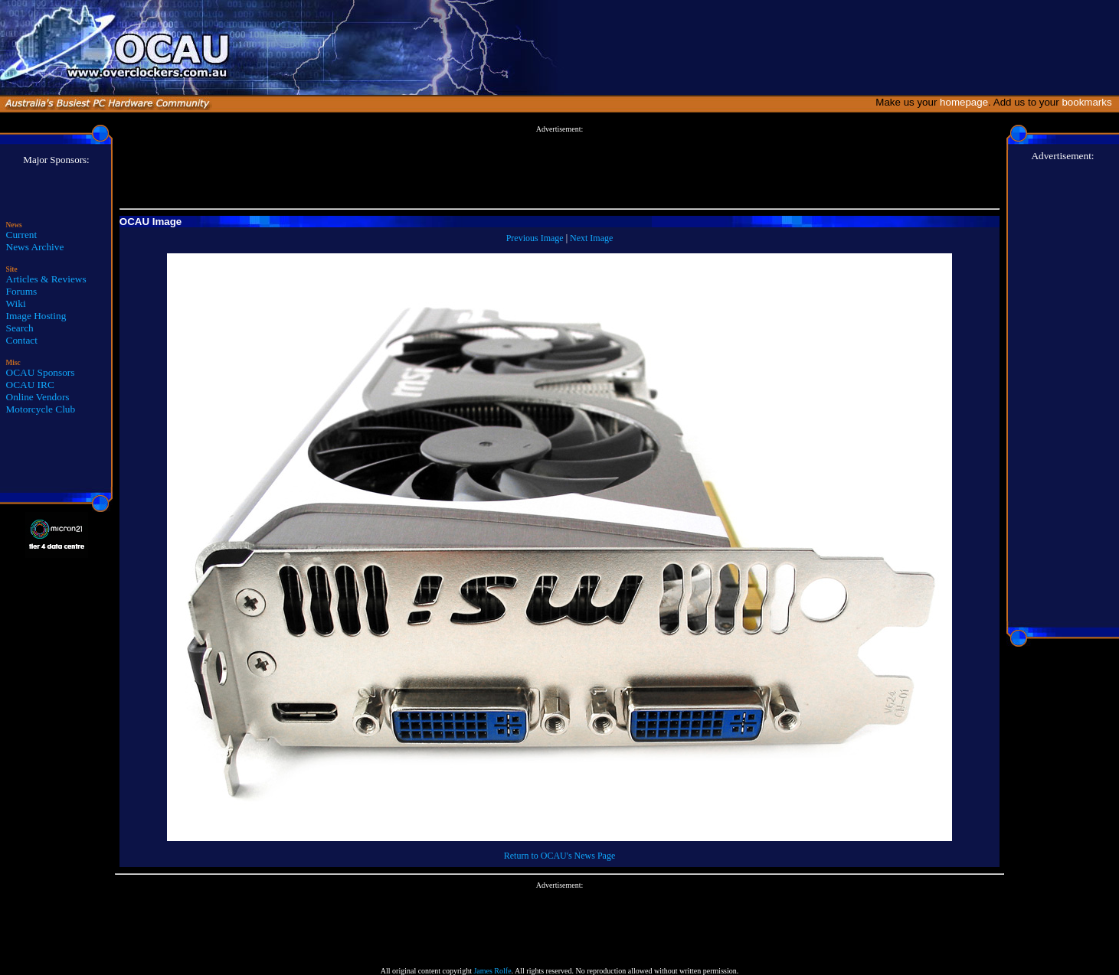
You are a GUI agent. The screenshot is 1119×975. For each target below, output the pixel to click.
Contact (22, 340)
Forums (22, 291)
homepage (964, 102)
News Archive (35, 247)
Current (22, 234)
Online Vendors (38, 397)
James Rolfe (492, 971)
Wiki (16, 303)
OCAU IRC (30, 384)
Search (20, 328)
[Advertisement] (560, 167)
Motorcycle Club (41, 409)
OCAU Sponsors (40, 372)
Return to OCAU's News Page (559, 855)
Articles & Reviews (46, 279)
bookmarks (1089, 102)
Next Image (591, 238)
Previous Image (535, 238)
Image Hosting (36, 315)
